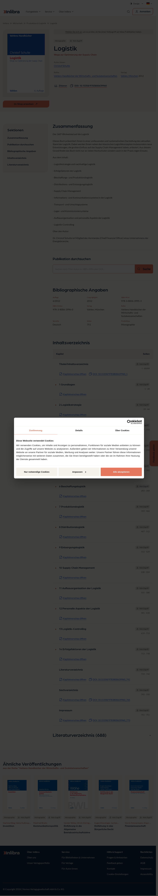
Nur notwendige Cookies (37, 471)
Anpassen (79, 471)
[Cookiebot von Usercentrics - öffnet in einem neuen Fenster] (129, 422)
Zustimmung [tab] (35, 430)
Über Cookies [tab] (122, 430)
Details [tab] (79, 430)
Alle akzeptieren (121, 471)
